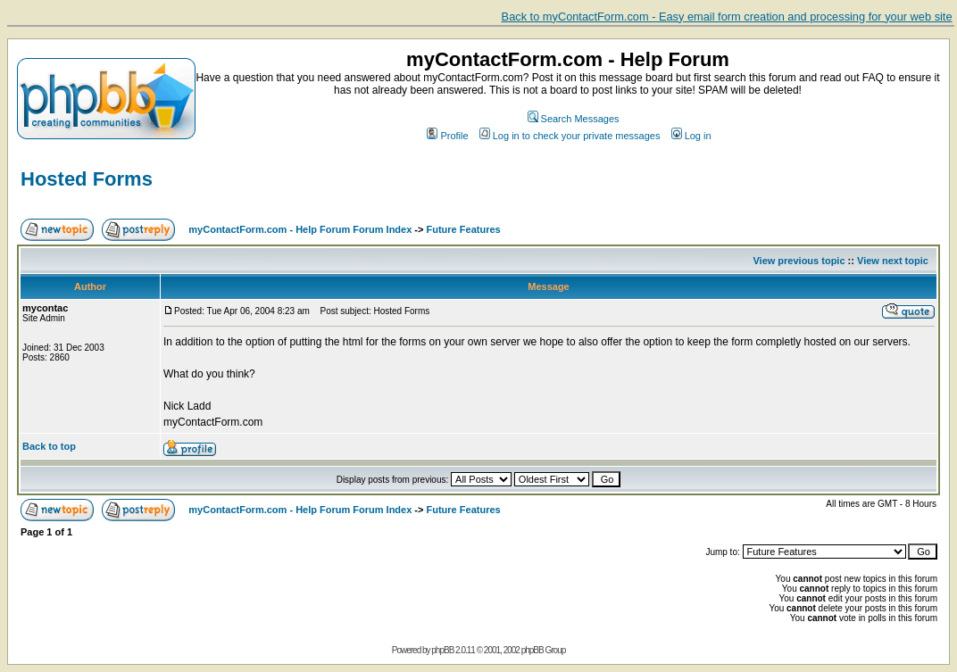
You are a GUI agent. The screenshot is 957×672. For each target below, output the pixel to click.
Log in (691, 135)
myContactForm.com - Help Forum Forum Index (300, 229)
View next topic (892, 260)
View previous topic (799, 260)
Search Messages (574, 118)
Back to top (49, 446)
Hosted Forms (87, 179)
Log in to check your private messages (570, 135)
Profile (447, 135)
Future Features (464, 229)
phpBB (442, 650)
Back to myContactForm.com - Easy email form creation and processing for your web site (727, 16)
